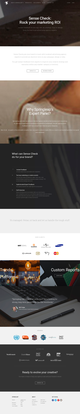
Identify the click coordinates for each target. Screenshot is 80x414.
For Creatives (35, 401)
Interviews (43, 399)
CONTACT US (33, 70)
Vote (21, 402)
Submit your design (23, 400)
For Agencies (43, 401)
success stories (47, 70)
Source (13, 399)
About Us (34, 399)
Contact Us (40, 382)
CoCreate (14, 404)
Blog (21, 404)
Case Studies (15, 406)
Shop (22, 406)
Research (14, 402)
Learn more (20, 275)
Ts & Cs (33, 403)
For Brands (43, 403)
